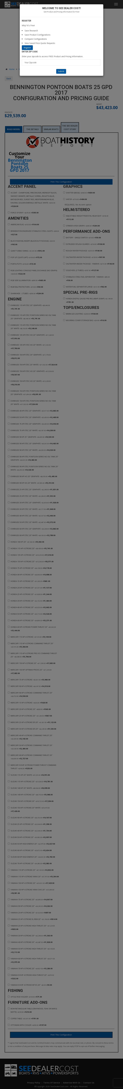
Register (27, 47)
